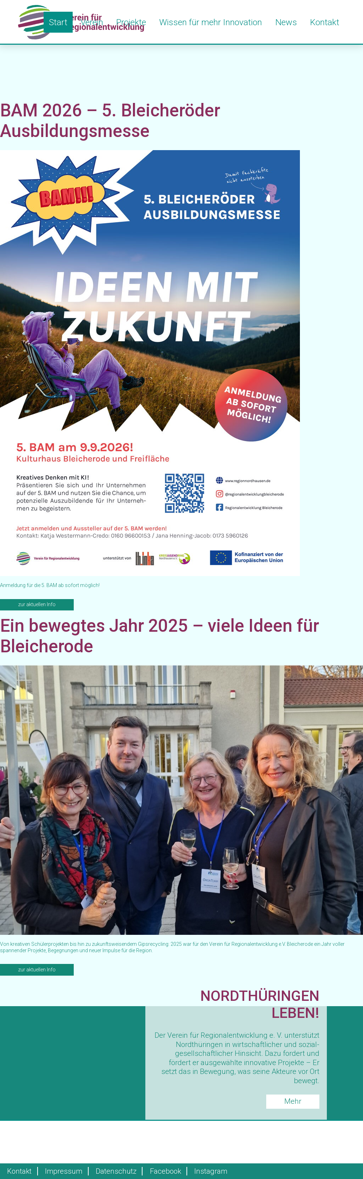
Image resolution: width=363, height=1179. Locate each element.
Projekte (131, 22)
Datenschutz (116, 1171)
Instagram (210, 1171)
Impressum (63, 1171)
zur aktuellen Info (37, 604)
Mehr (292, 1101)
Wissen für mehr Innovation (210, 22)
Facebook (165, 1171)
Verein (91, 22)
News (286, 22)
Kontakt (324, 22)
